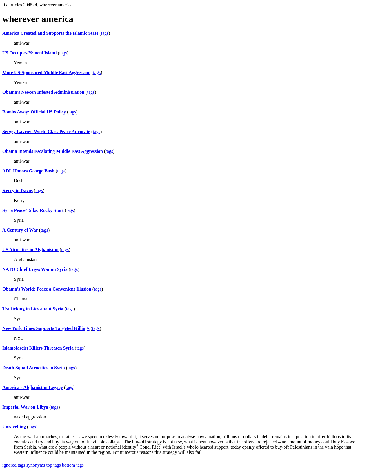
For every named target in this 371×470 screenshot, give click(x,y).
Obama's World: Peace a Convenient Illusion (46, 289)
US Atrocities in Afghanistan (30, 249)
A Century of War (20, 229)
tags (105, 33)
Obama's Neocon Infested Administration (43, 92)
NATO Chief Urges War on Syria (35, 269)
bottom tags (73, 464)
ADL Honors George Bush (28, 170)
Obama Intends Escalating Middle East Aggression (52, 151)
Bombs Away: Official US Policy (34, 111)
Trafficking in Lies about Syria (32, 308)
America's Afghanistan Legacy (32, 387)
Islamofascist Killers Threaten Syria (38, 348)
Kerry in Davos (17, 190)
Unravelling (14, 426)
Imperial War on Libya (25, 407)
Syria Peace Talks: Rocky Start (33, 210)
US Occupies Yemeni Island (29, 52)
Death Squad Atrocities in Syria (33, 367)
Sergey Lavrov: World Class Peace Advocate (46, 131)
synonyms (35, 464)
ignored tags (13, 464)
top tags (53, 464)
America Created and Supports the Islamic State (50, 33)
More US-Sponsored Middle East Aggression (46, 72)
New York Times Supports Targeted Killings (46, 328)
